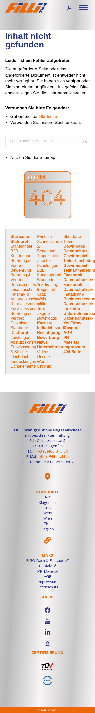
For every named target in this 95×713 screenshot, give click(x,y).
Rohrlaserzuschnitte (28, 304)
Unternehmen (50, 347)
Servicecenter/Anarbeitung (35, 284)
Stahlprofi (20, 241)
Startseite (48, 116)
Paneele (44, 236)
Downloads (21, 323)
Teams (43, 284)
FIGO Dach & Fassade (47, 560)
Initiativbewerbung (55, 328)
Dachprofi (20, 332)
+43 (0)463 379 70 (51, 451)
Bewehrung (21, 270)
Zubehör (44, 260)
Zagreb (43, 313)
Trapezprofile (49, 256)
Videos (43, 352)
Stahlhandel (21, 246)
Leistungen (20, 337)
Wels (41, 299)
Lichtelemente (23, 366)
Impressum (74, 347)
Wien (41, 304)
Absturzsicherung (26, 342)
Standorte (19, 328)
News (42, 342)
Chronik (44, 366)
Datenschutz (75, 251)
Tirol (41, 308)
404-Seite (72, 352)
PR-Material (47, 571)
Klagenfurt (46, 289)
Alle (48, 497)
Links (47, 555)
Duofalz (47, 565)
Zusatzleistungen (26, 308)
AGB (67, 332)
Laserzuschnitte (25, 289)
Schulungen (48, 265)
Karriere (44, 323)
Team (68, 241)
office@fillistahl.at (54, 456)
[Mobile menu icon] (83, 7)
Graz (41, 294)
